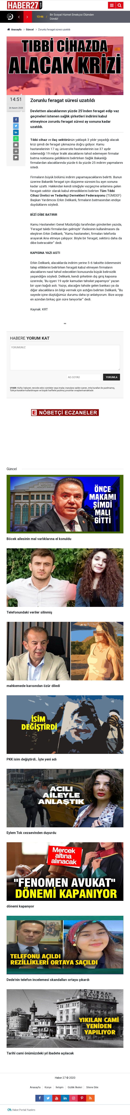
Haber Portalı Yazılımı (23, 1110)
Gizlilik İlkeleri (75, 1087)
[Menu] (112, 5)
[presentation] (19, 17)
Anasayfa (35, 1087)
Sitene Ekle (92, 1087)
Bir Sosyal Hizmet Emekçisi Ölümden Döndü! (72, 16)
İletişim (59, 1087)
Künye (48, 1087)
